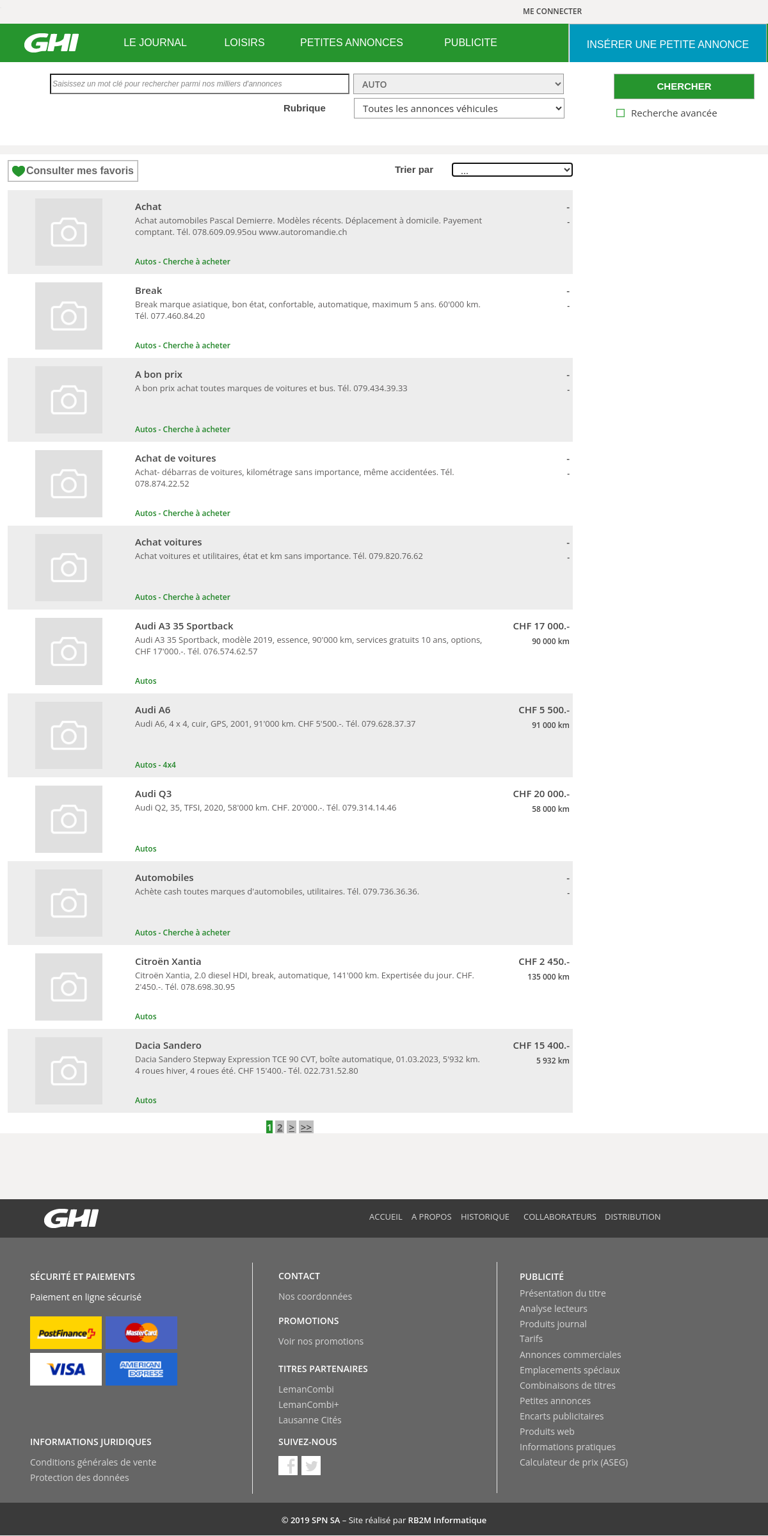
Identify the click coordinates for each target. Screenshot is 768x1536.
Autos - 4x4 (155, 764)
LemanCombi (306, 1389)
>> (306, 1126)
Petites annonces (555, 1401)
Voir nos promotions (321, 1341)
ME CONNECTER (552, 11)
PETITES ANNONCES (351, 42)
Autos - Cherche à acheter (182, 261)
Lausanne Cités (310, 1420)
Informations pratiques (568, 1447)
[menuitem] (155, 43)
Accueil (386, 1216)
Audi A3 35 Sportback (184, 625)
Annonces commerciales (570, 1354)
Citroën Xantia (168, 961)
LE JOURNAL (155, 42)
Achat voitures (168, 541)
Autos (145, 680)
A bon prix (158, 374)
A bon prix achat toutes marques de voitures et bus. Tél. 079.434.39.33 (271, 388)
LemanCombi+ (308, 1404)
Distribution (633, 1216)
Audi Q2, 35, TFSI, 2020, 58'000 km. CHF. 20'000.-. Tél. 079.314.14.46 (265, 807)
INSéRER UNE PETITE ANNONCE (668, 44)
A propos (432, 1216)
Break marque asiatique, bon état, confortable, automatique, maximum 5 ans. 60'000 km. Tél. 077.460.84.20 (308, 309)
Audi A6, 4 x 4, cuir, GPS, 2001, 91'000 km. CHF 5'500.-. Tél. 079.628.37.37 (275, 723)
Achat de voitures (175, 457)
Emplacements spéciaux (570, 1370)
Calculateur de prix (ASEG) (574, 1462)
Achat (148, 206)
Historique (485, 1216)
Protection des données (79, 1477)
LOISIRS (244, 42)
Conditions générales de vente (93, 1462)
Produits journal (553, 1324)
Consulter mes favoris (80, 170)
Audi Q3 (153, 793)
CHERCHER (684, 86)
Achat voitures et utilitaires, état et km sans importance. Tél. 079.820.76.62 (279, 556)
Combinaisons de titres (568, 1385)
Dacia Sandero (168, 1045)
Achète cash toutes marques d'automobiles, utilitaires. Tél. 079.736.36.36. (277, 891)
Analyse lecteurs (554, 1308)
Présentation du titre (563, 1293)
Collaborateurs (560, 1216)
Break (148, 290)
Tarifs (531, 1338)
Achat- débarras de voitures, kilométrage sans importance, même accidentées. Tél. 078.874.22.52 (294, 477)
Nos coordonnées (315, 1296)
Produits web (547, 1431)
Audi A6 (152, 709)
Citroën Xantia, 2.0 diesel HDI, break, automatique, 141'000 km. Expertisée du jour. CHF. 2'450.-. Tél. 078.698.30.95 (304, 980)
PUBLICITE (470, 42)
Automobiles (164, 877)
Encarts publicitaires (562, 1416)
